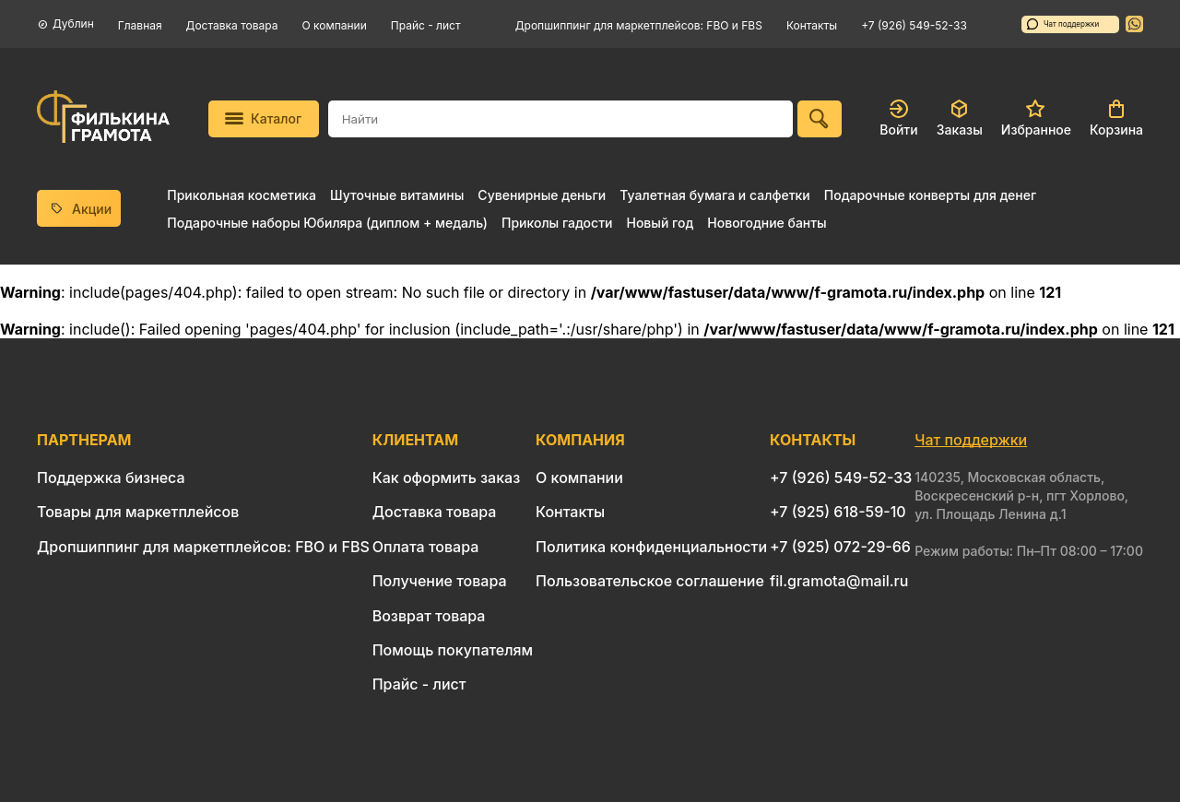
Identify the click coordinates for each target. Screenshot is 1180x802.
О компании (334, 25)
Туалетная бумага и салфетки (714, 195)
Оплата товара (425, 546)
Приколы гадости (557, 222)
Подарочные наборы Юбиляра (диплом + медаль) (327, 222)
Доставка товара (232, 25)
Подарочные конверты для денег (930, 195)
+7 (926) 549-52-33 (914, 25)
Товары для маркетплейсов (138, 511)
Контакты (811, 25)
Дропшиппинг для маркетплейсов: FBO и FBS (638, 25)
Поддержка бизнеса (111, 477)
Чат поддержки (1063, 23)
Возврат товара (429, 616)
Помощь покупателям (452, 650)
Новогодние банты (766, 222)
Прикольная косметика (241, 195)
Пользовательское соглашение (650, 581)
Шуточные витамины (397, 195)
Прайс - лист (426, 25)
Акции (79, 209)
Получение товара (439, 581)
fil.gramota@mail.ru (839, 581)
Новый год (659, 222)
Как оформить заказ (446, 477)
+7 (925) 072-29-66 (840, 546)
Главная (140, 25)
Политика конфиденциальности (651, 546)
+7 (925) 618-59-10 (838, 511)
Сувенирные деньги (542, 195)
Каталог (263, 118)
